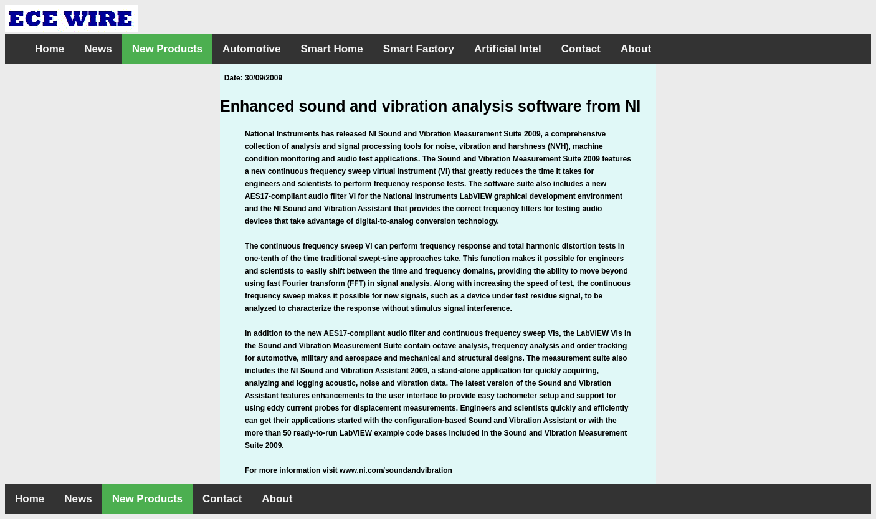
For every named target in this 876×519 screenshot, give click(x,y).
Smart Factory (418, 49)
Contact (581, 49)
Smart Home (332, 49)
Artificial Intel (507, 49)
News (98, 49)
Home (49, 49)
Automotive (251, 49)
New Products (167, 49)
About (636, 49)
